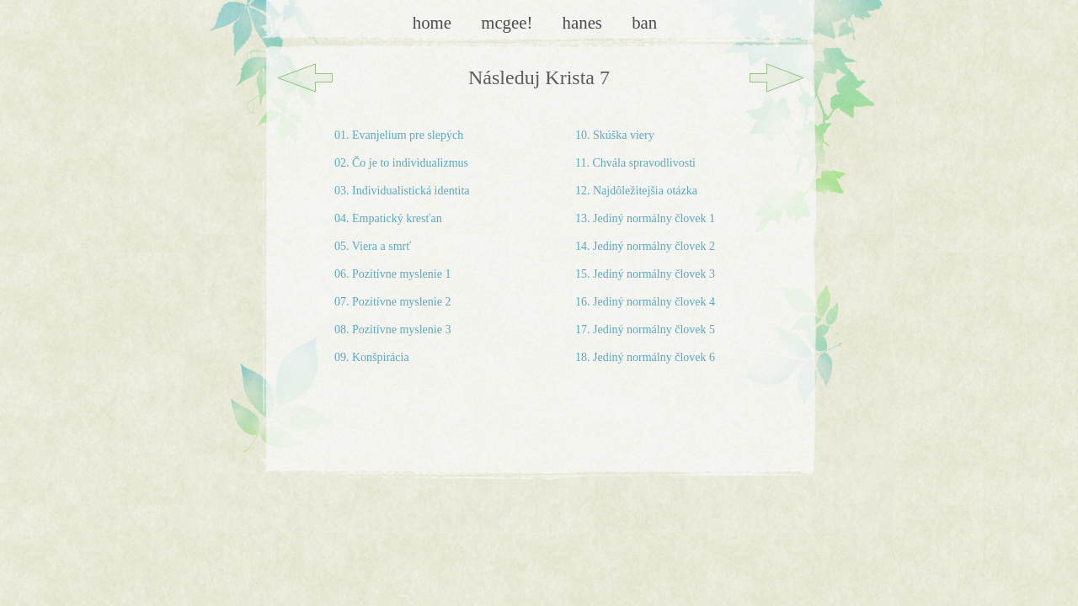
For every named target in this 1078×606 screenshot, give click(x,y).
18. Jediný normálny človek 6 (645, 357)
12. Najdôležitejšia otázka (636, 190)
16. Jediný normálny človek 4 (645, 301)
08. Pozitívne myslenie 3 (392, 329)
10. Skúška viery (614, 135)
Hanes (585, 22)
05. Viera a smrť (372, 246)
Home (434, 22)
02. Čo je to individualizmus (401, 163)
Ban (644, 22)
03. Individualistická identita (402, 190)
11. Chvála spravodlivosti (635, 163)
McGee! (508, 22)
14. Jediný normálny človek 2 (645, 246)
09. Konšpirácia (371, 357)
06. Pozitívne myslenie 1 (392, 274)
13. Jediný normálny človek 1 (645, 218)
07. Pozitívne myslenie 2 (392, 301)
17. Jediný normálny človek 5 (645, 329)
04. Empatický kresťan (388, 218)
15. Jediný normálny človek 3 (645, 274)
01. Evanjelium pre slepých (398, 135)
